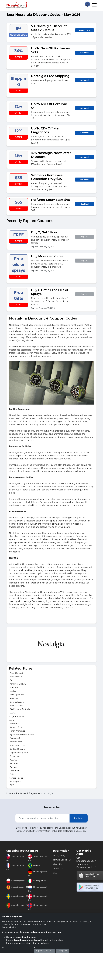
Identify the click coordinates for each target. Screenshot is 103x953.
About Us (57, 864)
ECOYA (12, 713)
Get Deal (84, 52)
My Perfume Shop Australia (21, 734)
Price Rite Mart (16, 673)
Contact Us (58, 868)
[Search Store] (87, 3)
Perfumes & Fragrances (28, 793)
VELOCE (13, 760)
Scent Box (14, 687)
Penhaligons (15, 781)
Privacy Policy (59, 855)
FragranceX (14, 738)
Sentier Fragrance (17, 778)
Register (78, 818)
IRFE (11, 785)
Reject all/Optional (44, 950)
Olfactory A (14, 756)
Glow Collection (16, 702)
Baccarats (13, 763)
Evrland (12, 774)
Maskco (12, 691)
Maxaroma (14, 724)
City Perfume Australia (19, 709)
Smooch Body (15, 727)
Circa (11, 680)
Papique (13, 767)
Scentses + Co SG (17, 745)
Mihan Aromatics (17, 731)
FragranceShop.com (18, 752)
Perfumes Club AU (17, 684)
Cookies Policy (9, 927)
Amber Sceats (15, 676)
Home (9, 793)
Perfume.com (15, 742)
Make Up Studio (16, 695)
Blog (55, 873)
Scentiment (14, 771)
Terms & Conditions (62, 860)
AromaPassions (16, 705)
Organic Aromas (16, 716)
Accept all (62, 950)
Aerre (11, 720)
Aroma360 (14, 698)
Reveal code (84, 30)
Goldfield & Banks (17, 749)
